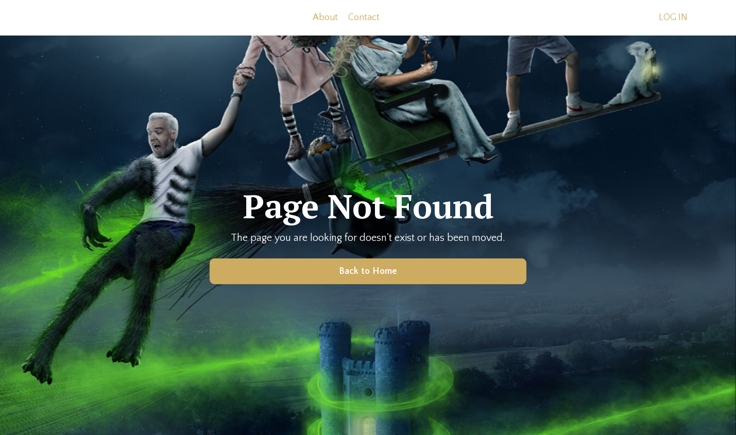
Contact (364, 17)
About (325, 17)
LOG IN (673, 17)
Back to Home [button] (368, 271)
